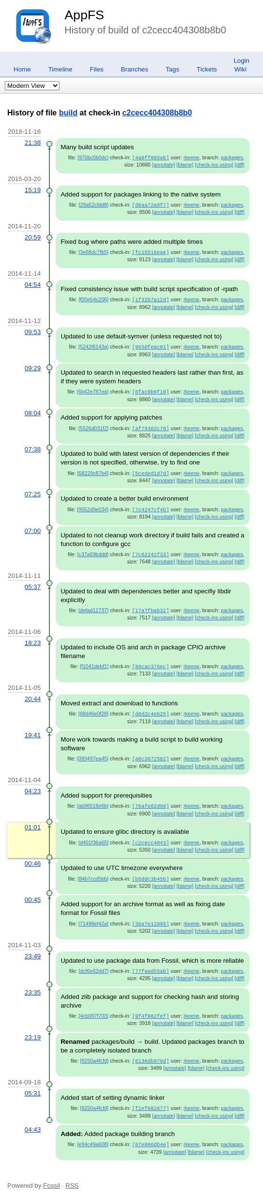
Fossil (51, 1174)
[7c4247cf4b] (151, 505)
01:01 (33, 820)
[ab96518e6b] (92, 799)
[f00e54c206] (93, 298)
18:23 (33, 637)
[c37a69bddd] (92, 550)
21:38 (33, 142)
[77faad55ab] (151, 962)
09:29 (33, 365)
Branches (134, 69)
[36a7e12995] (151, 915)
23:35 (33, 983)
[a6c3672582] (151, 752)
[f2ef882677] (151, 1098)
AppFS (84, 15)
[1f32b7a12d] (151, 298)
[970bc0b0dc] (92, 157)
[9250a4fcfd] (94, 1051)
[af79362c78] (151, 425)
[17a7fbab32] (151, 605)
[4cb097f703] (93, 1007)
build (68, 113)
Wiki (240, 69)
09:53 (33, 330)
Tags (172, 69)
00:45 (33, 891)
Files (96, 69)
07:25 (33, 490)
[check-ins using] (214, 164)
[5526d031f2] (93, 425)
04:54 (33, 283)
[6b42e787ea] (92, 389)
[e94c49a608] (92, 1134)
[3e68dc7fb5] (93, 251)
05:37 (33, 582)
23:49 (33, 947)
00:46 (33, 855)
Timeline (60, 69)
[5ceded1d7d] (151, 469)
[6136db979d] (151, 1051)
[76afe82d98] (151, 799)
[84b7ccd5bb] (92, 871)
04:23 (33, 784)
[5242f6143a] (93, 345)
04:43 (33, 1119)
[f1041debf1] (94, 661)
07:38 (33, 445)
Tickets (207, 69)
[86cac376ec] (151, 661)
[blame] (184, 164)
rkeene (192, 157)
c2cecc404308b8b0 (157, 113)
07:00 (33, 526)
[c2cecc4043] (151, 835)
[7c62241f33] (151, 550)
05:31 (33, 1083)
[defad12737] (93, 605)
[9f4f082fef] (151, 1006)
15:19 (33, 189)
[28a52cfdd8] (93, 204)
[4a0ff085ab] (151, 157)
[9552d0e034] (92, 505)
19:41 (33, 728)
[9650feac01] (151, 344)
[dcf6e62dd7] (93, 962)
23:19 (33, 1027)
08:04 (33, 410)
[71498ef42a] (93, 915)
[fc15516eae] (151, 251)
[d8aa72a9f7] (151, 204)
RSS (71, 1174)
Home (22, 69)
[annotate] (163, 164)
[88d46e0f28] (93, 708)
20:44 (33, 693)
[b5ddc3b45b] (151, 871)
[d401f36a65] (93, 835)
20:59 (33, 236)
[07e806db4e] (151, 1133)
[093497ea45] (92, 752)
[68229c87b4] (92, 470)
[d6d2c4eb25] (151, 707)
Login (241, 60)
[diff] (240, 164)
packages (232, 157)
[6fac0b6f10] (151, 389)
